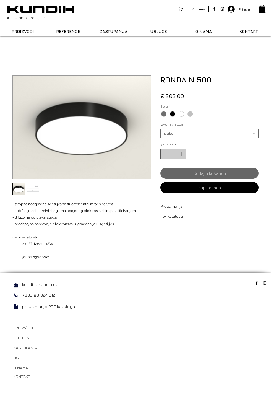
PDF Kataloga (171, 216)
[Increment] (182, 154)
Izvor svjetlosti (174, 124)
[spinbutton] (173, 154)
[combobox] (209, 133)
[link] (262, 9)
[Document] (16, 306)
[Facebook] (214, 9)
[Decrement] (164, 154)
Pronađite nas (194, 9)
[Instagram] (222, 9)
